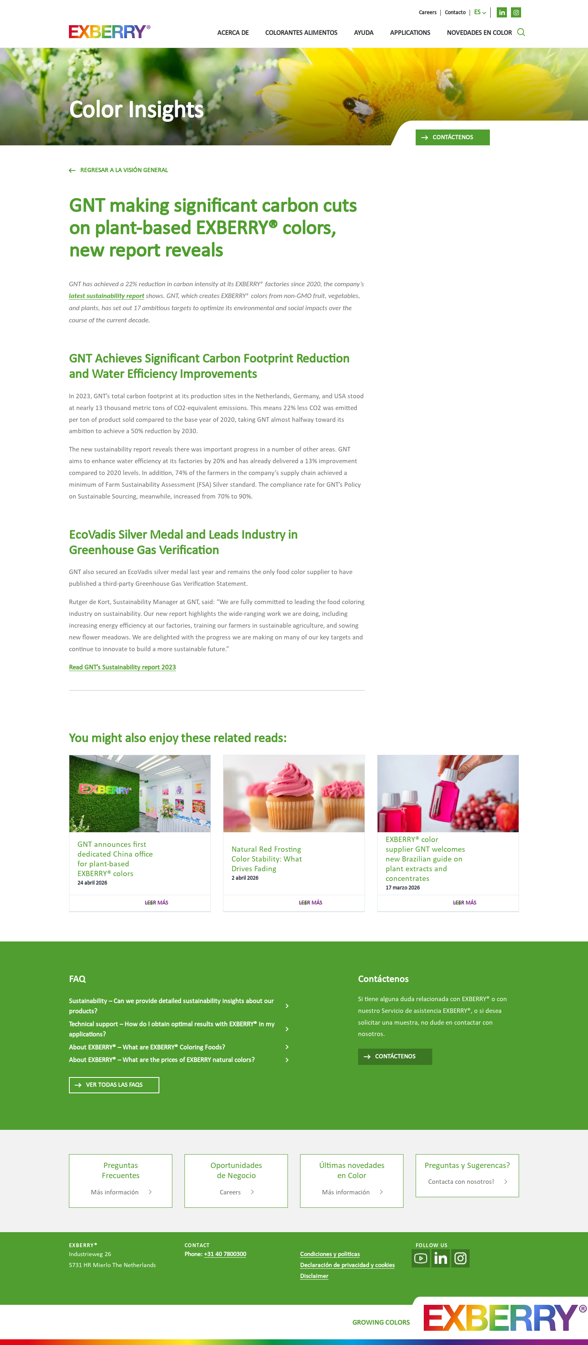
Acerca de (233, 33)
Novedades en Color (479, 33)
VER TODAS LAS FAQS (108, 1085)
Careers (230, 1192)
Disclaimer (314, 1276)
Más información (115, 1192)
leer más (156, 903)
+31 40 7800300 (225, 1254)
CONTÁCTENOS (389, 1057)
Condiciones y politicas (330, 1254)
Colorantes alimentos (301, 33)
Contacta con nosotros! (461, 1182)
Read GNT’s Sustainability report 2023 (122, 667)
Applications (410, 33)
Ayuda (363, 33)
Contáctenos (447, 137)
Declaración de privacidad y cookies (347, 1265)
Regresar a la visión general (118, 170)
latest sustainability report (106, 295)
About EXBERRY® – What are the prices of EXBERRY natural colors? (162, 1060)
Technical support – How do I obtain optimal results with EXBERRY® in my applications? (172, 1029)
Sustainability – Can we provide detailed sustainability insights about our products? (171, 1006)
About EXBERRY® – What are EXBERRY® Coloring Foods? (147, 1047)
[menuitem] (480, 12)
